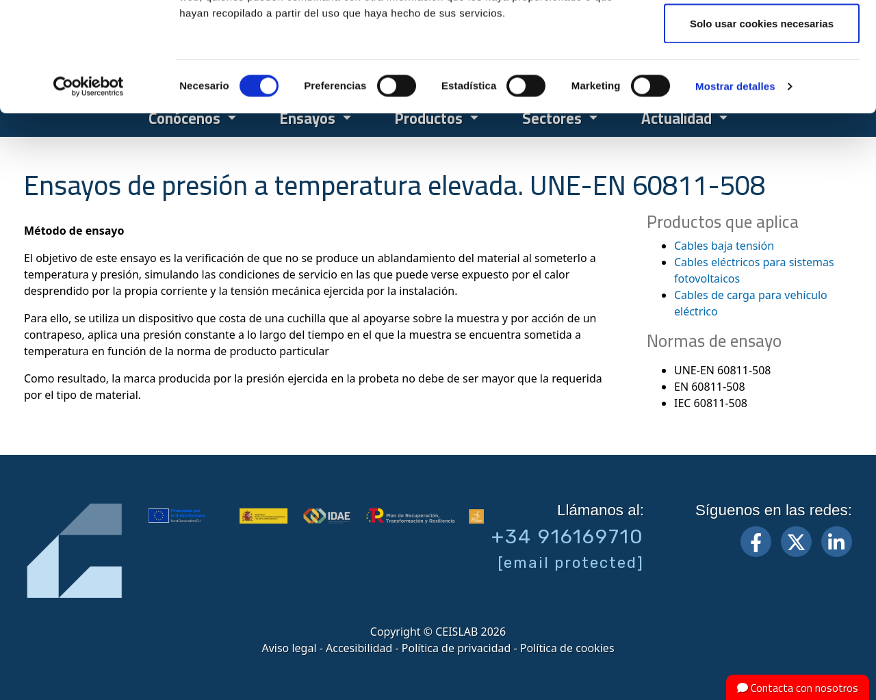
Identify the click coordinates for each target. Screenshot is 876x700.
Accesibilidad (359, 648)
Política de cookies (567, 648)
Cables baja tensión (724, 245)
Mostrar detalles (735, 188)
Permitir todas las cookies (761, 36)
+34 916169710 (567, 536)
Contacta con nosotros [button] (797, 687)
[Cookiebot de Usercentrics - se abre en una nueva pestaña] (89, 189)
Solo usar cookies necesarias (762, 125)
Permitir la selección (762, 81)
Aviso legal (288, 648)
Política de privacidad (456, 648)
